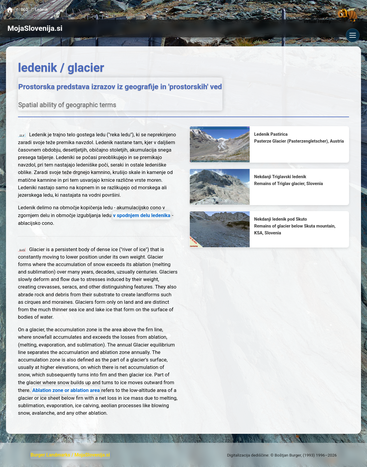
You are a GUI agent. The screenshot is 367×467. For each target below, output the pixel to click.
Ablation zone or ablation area (66, 390)
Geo (24, 9)
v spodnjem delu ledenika (141, 215)
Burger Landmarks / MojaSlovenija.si (70, 455)
